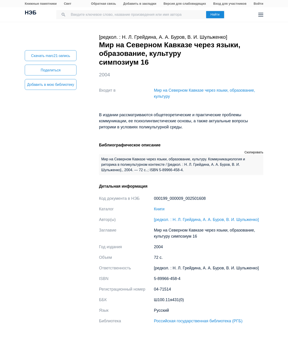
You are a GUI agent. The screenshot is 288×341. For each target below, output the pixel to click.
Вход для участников (230, 3)
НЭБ (30, 13)
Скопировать (253, 152)
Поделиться (51, 70)
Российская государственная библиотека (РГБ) (198, 321)
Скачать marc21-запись (50, 56)
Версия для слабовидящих (185, 3)
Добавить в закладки (139, 3)
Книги (159, 209)
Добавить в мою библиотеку (50, 84)
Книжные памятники (41, 3)
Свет (67, 3)
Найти (215, 14)
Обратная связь (103, 3)
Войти (258, 3)
